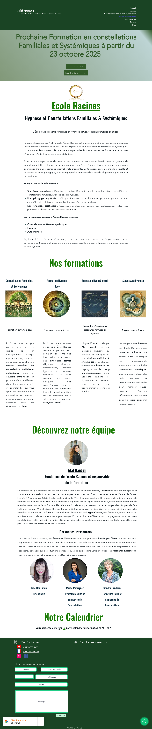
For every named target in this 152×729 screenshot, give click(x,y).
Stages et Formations (127, 16)
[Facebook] (26, 656)
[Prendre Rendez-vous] (76, 72)
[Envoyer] (61, 715)
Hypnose (132, 11)
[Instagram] (19, 656)
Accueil (133, 8)
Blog (134, 25)
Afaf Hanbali (25, 11)
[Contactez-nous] (76, 66)
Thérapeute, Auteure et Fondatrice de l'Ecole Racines (39, 14)
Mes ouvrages (130, 19)
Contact (133, 22)
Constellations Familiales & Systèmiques (127, 14)
